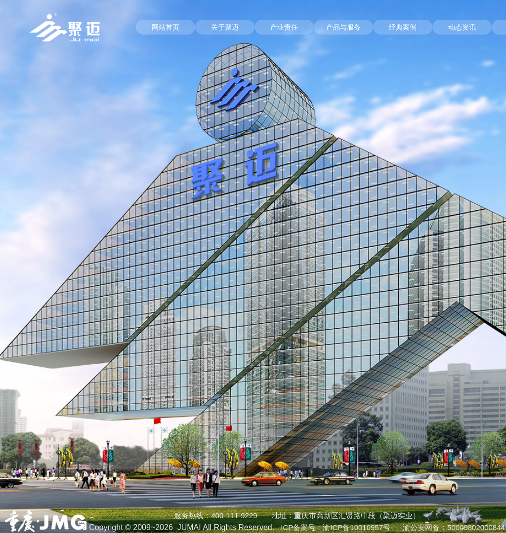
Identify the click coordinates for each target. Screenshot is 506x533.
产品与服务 (343, 27)
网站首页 (165, 27)
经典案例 (403, 27)
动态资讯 (462, 27)
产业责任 (284, 27)
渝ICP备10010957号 (356, 527)
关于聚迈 (225, 27)
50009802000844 (476, 527)
